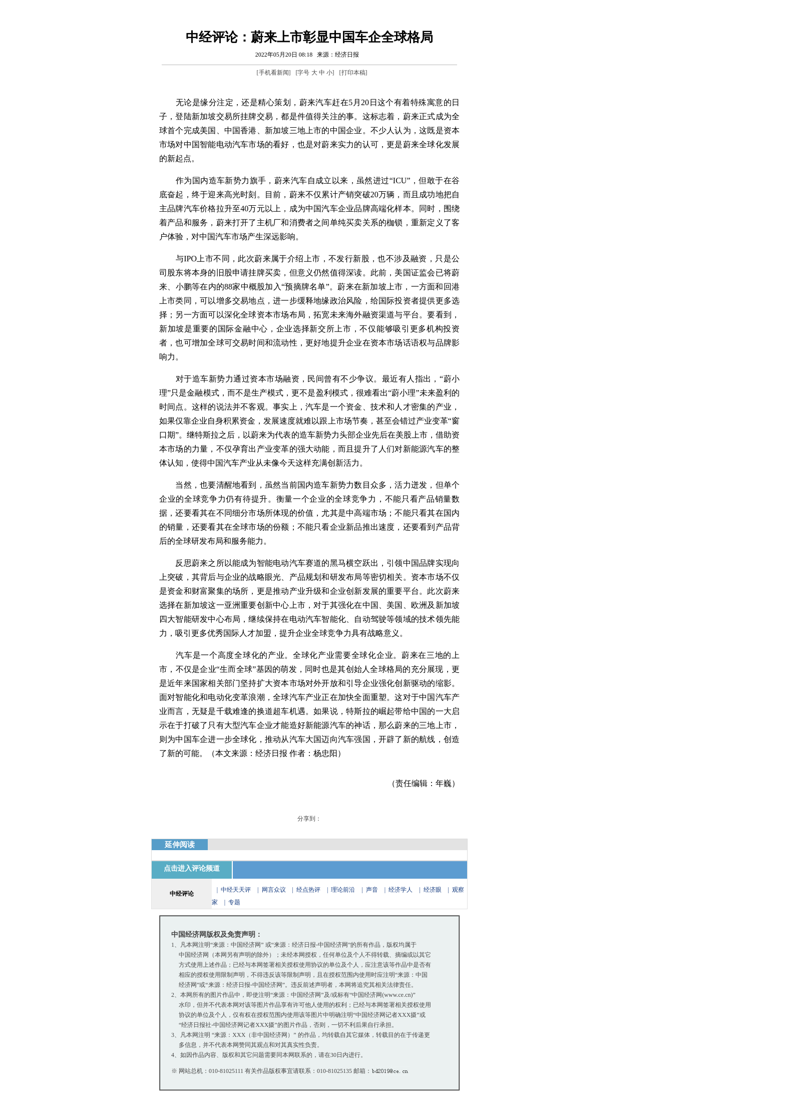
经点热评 (309, 889)
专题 (234, 902)
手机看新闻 (274, 72)
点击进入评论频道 (192, 868)
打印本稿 (353, 72)
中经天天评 (236, 889)
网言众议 (274, 889)
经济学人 (400, 889)
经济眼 (433, 889)
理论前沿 (343, 889)
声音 (372, 889)
